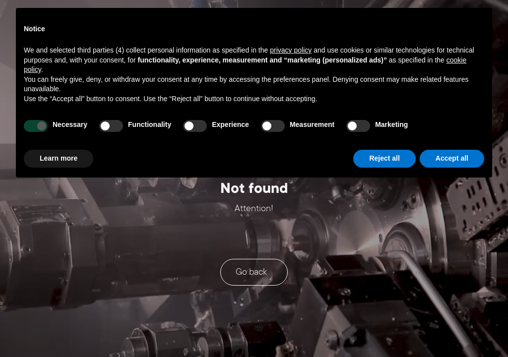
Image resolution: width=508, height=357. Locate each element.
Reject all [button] (384, 158)
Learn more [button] (58, 158)
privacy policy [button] (291, 50)
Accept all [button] (452, 158)
